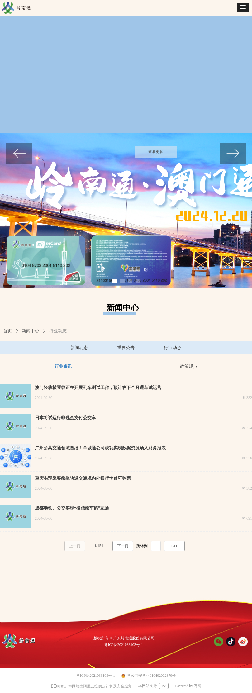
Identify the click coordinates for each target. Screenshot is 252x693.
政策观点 (188, 366)
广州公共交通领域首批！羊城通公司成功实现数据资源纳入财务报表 (100, 448)
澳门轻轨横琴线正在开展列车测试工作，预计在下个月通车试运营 (98, 387)
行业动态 (58, 331)
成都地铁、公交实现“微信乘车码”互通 (72, 508)
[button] (243, 7)
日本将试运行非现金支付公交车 (65, 417)
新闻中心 (30, 331)
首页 (7, 331)
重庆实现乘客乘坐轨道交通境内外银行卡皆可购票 (83, 478)
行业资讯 (63, 366)
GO (174, 546)
